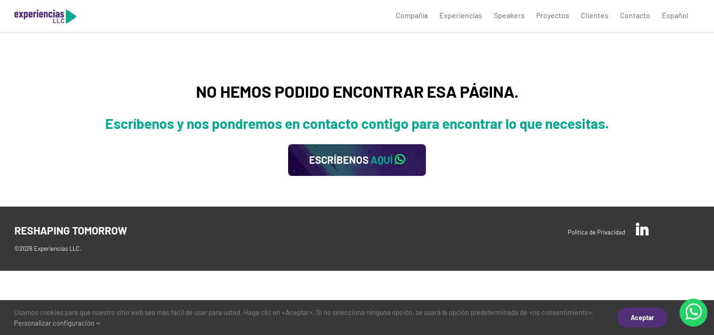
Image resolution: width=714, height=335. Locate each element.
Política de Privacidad (596, 232)
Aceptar (642, 318)
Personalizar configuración (57, 323)
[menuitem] (367, 14)
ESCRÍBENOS (357, 160)
